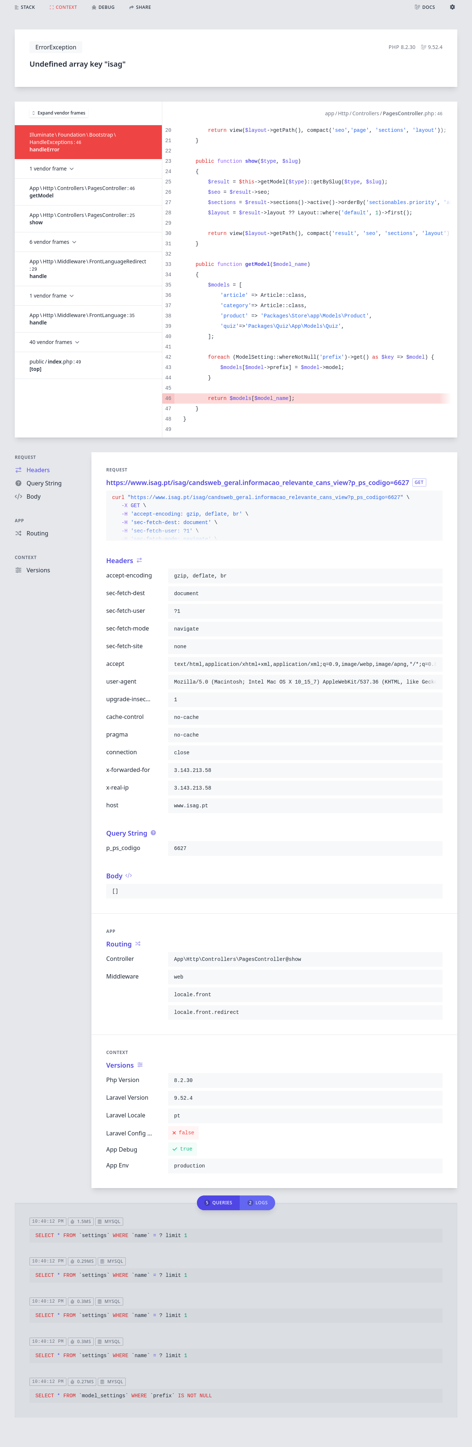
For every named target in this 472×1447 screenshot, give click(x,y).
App (19, 520)
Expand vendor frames (58, 113)
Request (25, 457)
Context (26, 557)
